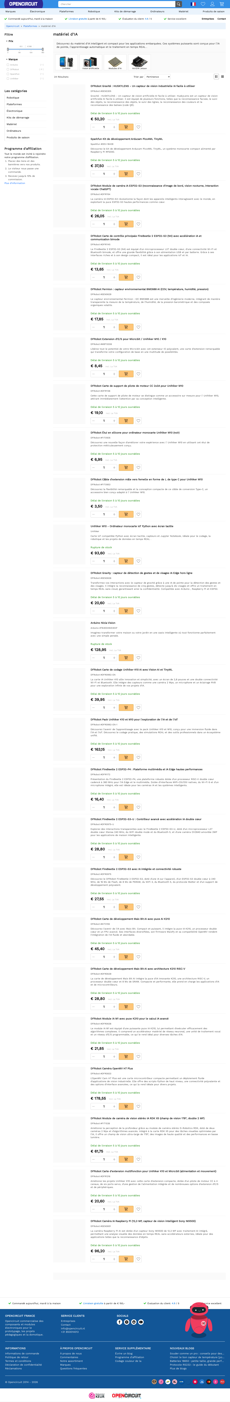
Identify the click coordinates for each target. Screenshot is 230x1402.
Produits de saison (214, 11)
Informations (15, 1348)
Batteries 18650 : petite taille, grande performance (197, 1361)
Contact (221, 19)
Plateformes (66, 11)
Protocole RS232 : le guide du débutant (194, 1364)
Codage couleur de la (128, 1361)
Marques (10, 11)
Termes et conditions (18, 1361)
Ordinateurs (157, 11)
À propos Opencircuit (76, 1348)
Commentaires (69, 1357)
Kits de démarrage (125, 11)
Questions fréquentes (73, 1368)
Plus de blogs (178, 1368)
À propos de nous (71, 1353)
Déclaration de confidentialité (23, 1364)
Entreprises (208, 19)
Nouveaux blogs (182, 1348)
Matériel (183, 11)
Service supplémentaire (133, 1348)
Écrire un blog (123, 1353)
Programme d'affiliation (129, 1357)
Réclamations (13, 1368)
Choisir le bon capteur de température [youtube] (197, 1357)
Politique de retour (16, 1357)
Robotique (94, 11)
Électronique (37, 11)
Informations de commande (22, 1353)
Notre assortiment (71, 1361)
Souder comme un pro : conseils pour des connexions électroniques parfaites (197, 1353)
